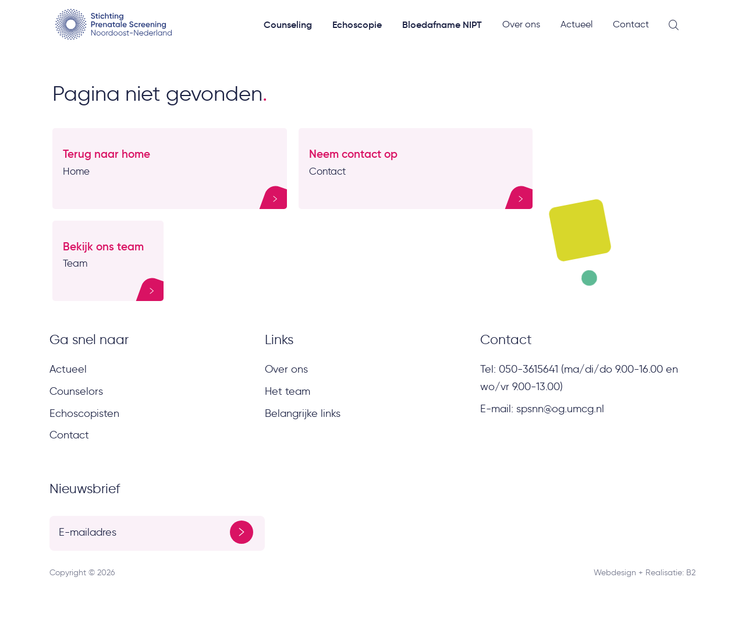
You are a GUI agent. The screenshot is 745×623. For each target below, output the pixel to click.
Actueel (576, 24)
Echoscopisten (84, 413)
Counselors (76, 391)
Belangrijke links (302, 413)
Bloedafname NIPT (442, 24)
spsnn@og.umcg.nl (560, 408)
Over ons (521, 24)
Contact (631, 24)
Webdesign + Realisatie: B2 (645, 573)
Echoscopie (357, 24)
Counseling (288, 24)
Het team (287, 391)
